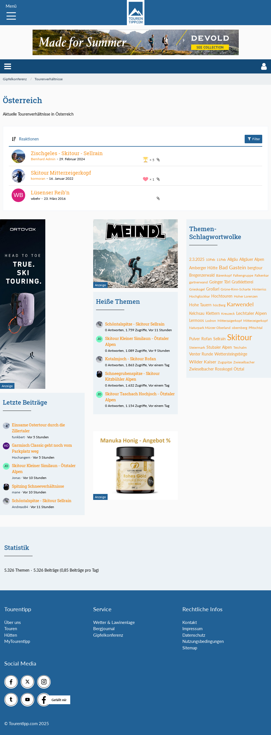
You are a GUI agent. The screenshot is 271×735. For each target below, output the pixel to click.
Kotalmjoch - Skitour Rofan (130, 358)
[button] (7, 66)
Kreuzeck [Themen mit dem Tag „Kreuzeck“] (228, 313)
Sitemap (189, 647)
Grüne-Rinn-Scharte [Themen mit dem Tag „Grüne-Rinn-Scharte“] (236, 289)
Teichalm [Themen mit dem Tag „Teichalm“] (240, 347)
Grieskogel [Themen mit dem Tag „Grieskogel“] (197, 289)
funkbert (18, 437)
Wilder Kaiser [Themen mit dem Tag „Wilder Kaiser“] (202, 361)
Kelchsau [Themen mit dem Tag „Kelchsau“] (196, 313)
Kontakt (189, 622)
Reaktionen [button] (29, 138)
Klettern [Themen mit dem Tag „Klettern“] (213, 313)
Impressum (192, 628)
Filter (253, 138)
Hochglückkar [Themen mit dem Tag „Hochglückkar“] (199, 296)
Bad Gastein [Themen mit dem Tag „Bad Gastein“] (232, 267)
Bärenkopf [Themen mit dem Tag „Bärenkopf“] (224, 275)
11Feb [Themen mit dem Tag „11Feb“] (221, 259)
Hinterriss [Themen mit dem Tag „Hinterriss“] (259, 289)
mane (16, 492)
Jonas (16, 478)
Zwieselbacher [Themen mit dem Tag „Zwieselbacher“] (244, 362)
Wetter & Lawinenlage (114, 622)
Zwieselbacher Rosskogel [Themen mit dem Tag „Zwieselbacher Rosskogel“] (210, 369)
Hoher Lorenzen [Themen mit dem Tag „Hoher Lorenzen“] (246, 296)
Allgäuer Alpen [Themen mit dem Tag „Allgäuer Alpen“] (251, 259)
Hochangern (21, 457)
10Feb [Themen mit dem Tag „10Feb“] (210, 259)
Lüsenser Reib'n (50, 192)
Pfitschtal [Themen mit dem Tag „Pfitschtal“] (256, 328)
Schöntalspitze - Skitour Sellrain (41, 500)
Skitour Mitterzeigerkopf (61, 172)
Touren (10, 628)
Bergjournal (104, 628)
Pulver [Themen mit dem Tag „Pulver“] (194, 338)
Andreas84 (20, 507)
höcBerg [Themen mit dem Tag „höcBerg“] (219, 305)
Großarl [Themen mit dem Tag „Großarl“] (212, 289)
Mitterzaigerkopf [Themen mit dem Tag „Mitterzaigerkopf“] (229, 320)
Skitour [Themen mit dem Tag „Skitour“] (239, 337)
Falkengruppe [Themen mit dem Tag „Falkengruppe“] (243, 275)
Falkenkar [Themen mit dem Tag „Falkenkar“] (262, 275)
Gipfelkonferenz (108, 635)
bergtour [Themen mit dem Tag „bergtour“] (255, 267)
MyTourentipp (17, 641)
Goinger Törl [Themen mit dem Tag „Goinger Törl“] (219, 281)
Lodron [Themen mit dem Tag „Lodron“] (210, 320)
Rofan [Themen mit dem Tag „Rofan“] (206, 338)
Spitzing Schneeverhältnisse (38, 486)
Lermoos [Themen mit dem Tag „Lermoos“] (196, 320)
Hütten (10, 635)
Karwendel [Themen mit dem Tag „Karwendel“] (240, 304)
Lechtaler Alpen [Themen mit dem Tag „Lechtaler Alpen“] (251, 313)
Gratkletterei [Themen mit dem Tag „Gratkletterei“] (242, 281)
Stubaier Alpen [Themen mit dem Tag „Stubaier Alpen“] (219, 347)
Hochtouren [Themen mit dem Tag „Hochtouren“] (221, 296)
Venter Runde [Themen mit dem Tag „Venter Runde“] (201, 354)
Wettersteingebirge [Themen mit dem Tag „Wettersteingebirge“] (230, 354)
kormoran (38, 178)
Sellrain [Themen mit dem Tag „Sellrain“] (219, 338)
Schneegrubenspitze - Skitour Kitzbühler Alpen (132, 376)
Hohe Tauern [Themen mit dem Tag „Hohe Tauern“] (200, 304)
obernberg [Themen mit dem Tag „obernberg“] (239, 328)
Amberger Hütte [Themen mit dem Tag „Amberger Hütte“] (203, 267)
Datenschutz (193, 635)
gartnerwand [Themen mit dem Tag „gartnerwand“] (198, 282)
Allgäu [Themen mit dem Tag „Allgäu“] (232, 259)
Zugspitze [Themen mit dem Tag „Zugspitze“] (225, 362)
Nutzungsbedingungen (203, 641)
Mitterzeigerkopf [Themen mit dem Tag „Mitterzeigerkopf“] (255, 320)
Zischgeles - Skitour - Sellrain (67, 153)
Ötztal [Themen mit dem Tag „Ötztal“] (239, 369)
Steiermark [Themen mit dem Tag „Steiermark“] (197, 347)
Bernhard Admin (43, 159)
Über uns (12, 622)
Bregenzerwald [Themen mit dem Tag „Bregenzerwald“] (202, 275)
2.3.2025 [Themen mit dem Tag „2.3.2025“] (196, 259)
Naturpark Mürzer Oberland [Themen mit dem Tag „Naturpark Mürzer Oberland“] (210, 328)
